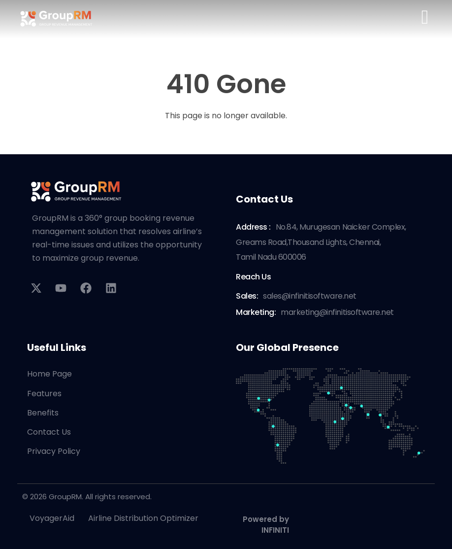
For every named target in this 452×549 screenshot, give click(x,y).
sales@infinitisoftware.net (309, 296)
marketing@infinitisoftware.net (337, 312)
